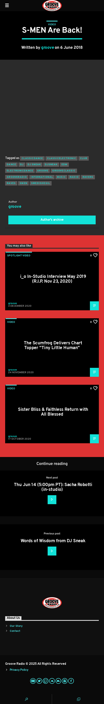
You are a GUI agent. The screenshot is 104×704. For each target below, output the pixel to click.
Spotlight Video (18, 255)
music (61, 177)
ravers (88, 177)
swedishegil (40, 183)
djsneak (51, 164)
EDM (64, 164)
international (42, 177)
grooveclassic (63, 170)
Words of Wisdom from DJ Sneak (53, 541)
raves (11, 183)
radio (74, 177)
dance (11, 164)
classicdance (32, 158)
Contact (15, 631)
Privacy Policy (19, 670)
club (83, 158)
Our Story (16, 626)
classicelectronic (61, 158)
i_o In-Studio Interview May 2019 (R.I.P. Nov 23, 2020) (53, 279)
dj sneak (34, 164)
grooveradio (17, 177)
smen (23, 183)
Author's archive (52, 220)
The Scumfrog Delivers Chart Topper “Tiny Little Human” (53, 345)
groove (47, 47)
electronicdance (20, 170)
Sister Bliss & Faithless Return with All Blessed (53, 412)
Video (52, 24)
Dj (21, 164)
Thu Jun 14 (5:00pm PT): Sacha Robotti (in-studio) (53, 487)
